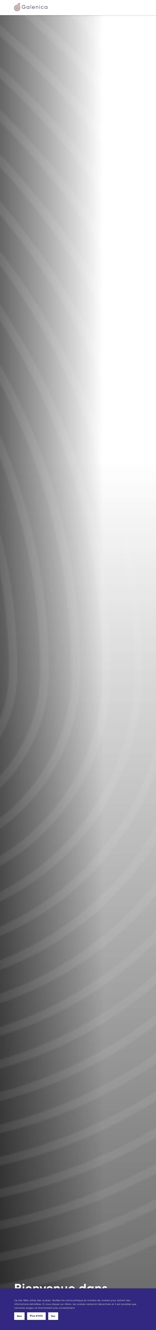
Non (19, 1316)
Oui (53, 1316)
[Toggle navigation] (139, 7)
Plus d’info (36, 1315)
